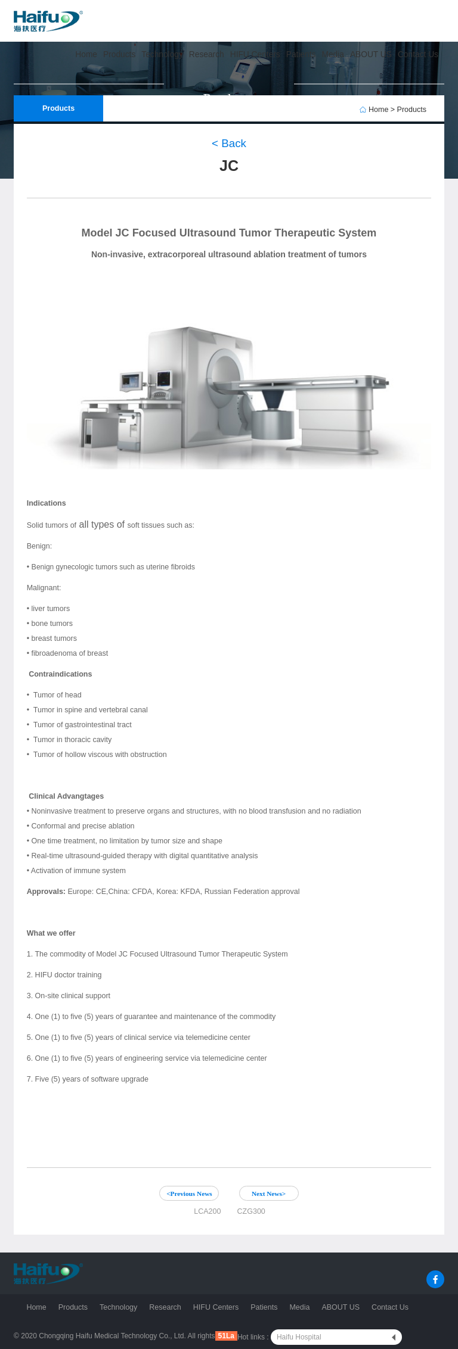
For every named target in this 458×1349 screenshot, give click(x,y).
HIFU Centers (216, 1307)
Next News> (269, 1193)
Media (299, 1307)
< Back (229, 143)
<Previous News (189, 1193)
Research (165, 1307)
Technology (118, 1307)
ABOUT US (340, 1307)
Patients (263, 1307)
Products (73, 1307)
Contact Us (390, 1307)
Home (36, 1307)
